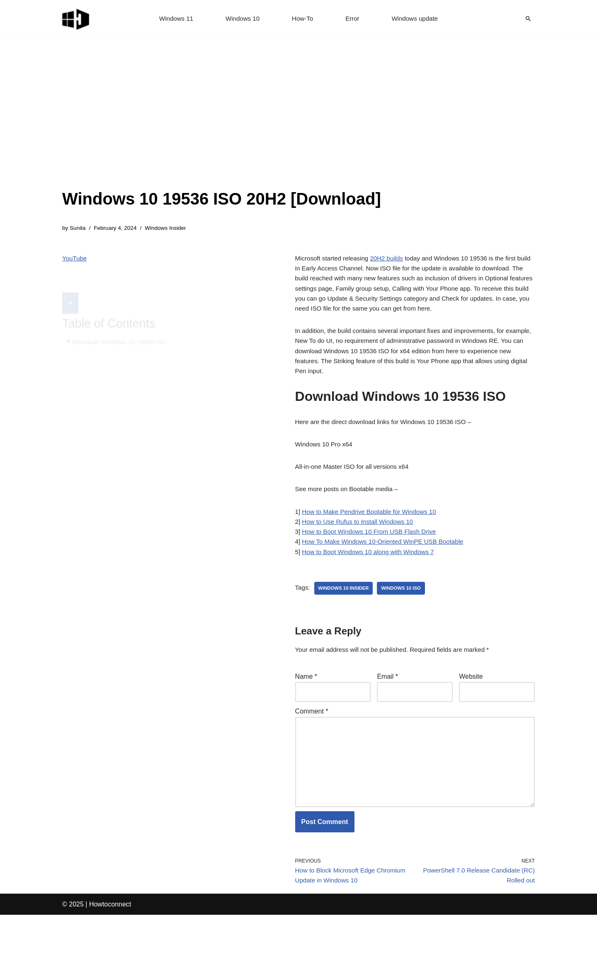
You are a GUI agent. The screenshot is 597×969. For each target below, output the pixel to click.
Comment (311, 751)
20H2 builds (392, 259)
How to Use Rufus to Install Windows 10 (361, 554)
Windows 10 (241, 18)
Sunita (78, 228)
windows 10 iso (406, 625)
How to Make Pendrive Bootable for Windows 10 (373, 543)
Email (387, 715)
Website (471, 715)
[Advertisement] (221, 124)
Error (353, 18)
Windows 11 (173, 18)
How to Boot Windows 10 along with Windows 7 (372, 588)
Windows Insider (171, 228)
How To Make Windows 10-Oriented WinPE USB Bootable (387, 576)
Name (306, 715)
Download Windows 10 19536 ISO (122, 323)
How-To (302, 18)
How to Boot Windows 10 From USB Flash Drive (373, 565)
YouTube (75, 259)
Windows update (417, 18)
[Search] (528, 18)
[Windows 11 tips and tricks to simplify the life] (76, 18)
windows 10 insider (346, 625)
